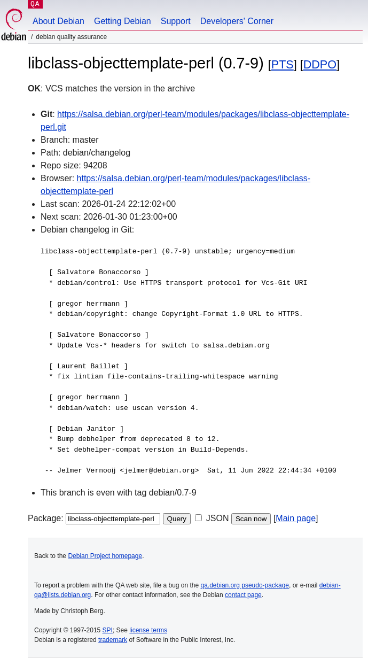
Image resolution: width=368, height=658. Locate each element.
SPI (108, 630)
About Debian (58, 21)
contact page (243, 595)
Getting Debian (122, 21)
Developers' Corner (236, 21)
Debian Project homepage (105, 556)
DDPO (319, 64)
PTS (282, 64)
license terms (148, 630)
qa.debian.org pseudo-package (245, 585)
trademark (112, 640)
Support (176, 21)
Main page (296, 518)
